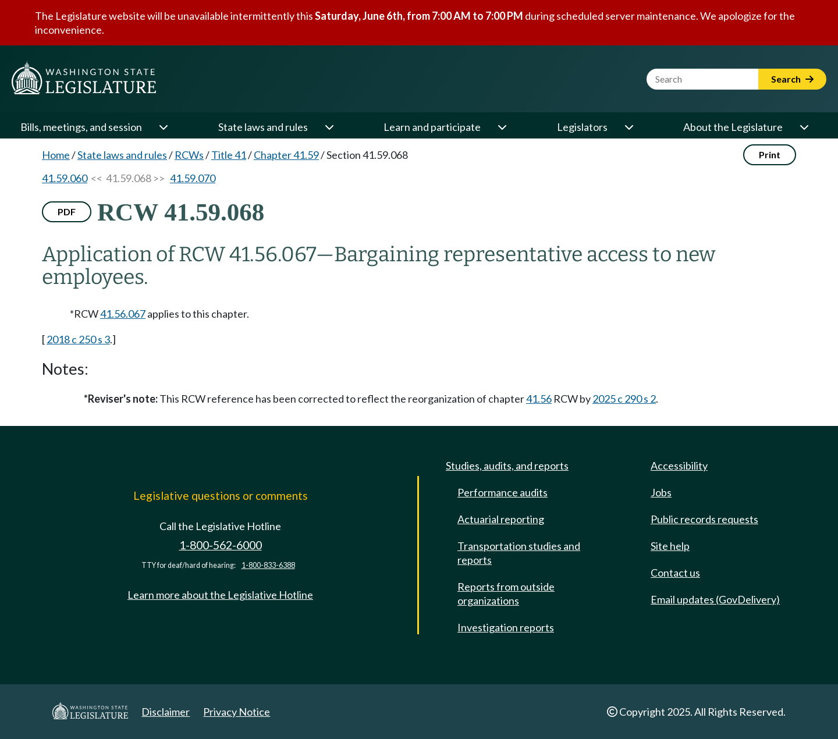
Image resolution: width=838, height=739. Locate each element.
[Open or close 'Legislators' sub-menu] (628, 126)
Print (769, 154)
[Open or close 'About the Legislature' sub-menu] (804, 126)
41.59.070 (192, 178)
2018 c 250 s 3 (78, 339)
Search (792, 78)
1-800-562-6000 (220, 545)
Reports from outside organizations (506, 593)
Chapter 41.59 (286, 154)
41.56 (539, 398)
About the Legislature (733, 126)
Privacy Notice (236, 711)
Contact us (675, 572)
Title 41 (228, 154)
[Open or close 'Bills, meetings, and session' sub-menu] (163, 126)
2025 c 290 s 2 (624, 398)
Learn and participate (432, 126)
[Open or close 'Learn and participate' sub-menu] (502, 126)
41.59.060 (64, 178)
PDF (67, 211)
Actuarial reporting (500, 519)
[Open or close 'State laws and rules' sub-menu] (329, 126)
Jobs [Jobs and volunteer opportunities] (661, 492)
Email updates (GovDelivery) (715, 599)
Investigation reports (505, 627)
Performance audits (502, 492)
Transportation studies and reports (518, 552)
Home (56, 154)
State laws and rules (263, 126)
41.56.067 (122, 313)
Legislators (582, 126)
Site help (670, 545)
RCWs (189, 154)
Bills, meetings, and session (81, 126)
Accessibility (679, 465)
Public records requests (704, 519)
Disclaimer (165, 711)
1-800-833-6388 (268, 565)
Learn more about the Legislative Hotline (220, 594)
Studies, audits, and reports (507, 465)
